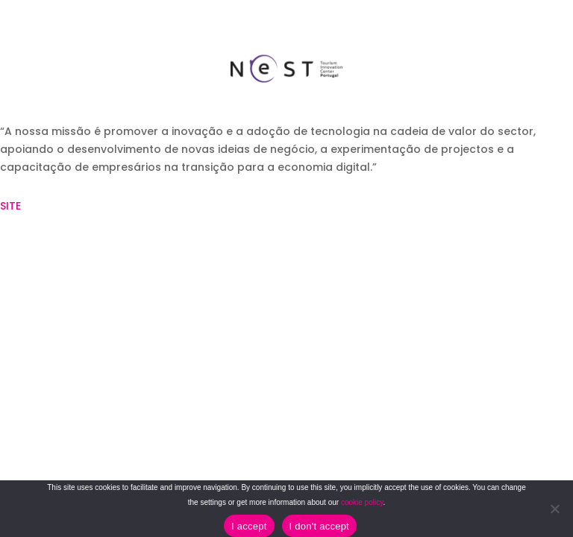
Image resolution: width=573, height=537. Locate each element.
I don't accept (319, 526)
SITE (10, 205)
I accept (249, 526)
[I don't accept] (554, 508)
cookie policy (362, 502)
